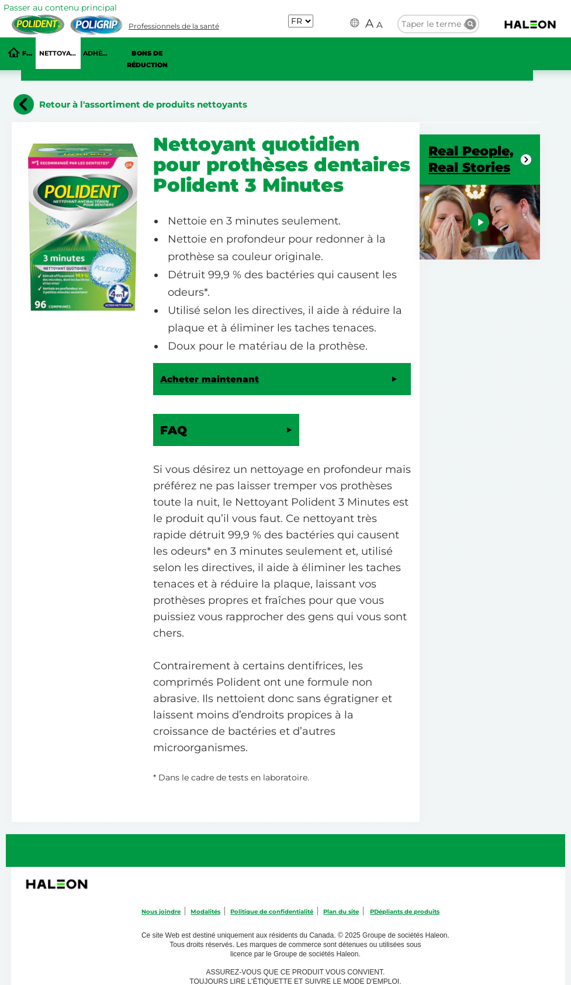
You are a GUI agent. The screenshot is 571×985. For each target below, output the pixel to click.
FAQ (29, 53)
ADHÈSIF (96, 53)
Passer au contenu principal (60, 7)
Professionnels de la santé (174, 26)
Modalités (205, 911)
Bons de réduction (147, 59)
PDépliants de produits (405, 911)
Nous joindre (161, 911)
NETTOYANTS (60, 53)
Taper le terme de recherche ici (470, 24)
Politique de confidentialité (271, 911)
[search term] (438, 23)
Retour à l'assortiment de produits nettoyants (143, 104)
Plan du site (341, 911)
